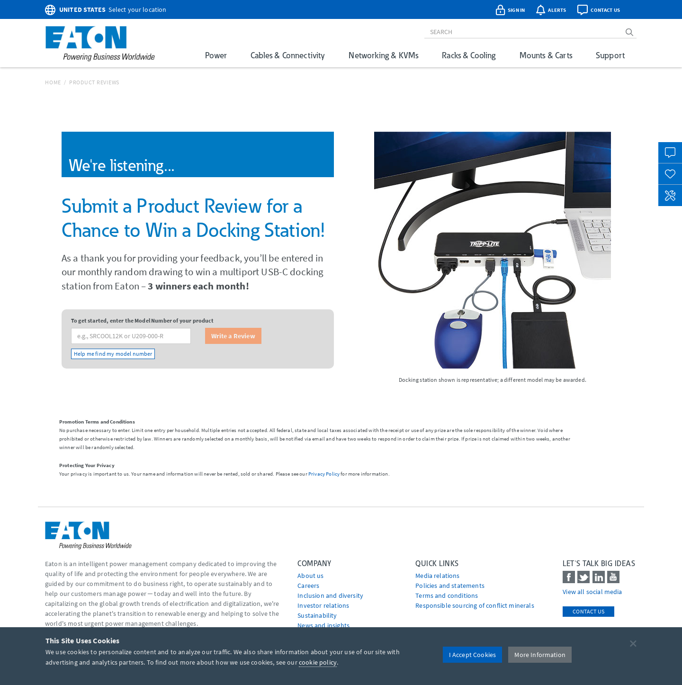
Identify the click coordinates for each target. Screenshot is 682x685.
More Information (539, 654)
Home (53, 82)
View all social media (592, 591)
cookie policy (318, 662)
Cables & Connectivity (288, 55)
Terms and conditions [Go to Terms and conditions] (446, 595)
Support (610, 55)
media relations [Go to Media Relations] (437, 575)
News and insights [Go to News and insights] (323, 625)
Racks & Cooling (468, 55)
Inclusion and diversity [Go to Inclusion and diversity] (330, 595)
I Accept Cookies (472, 654)
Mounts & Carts (546, 55)
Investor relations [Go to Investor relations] (323, 605)
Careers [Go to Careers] (308, 585)
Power (216, 55)
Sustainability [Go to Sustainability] (317, 615)
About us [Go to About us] (310, 575)
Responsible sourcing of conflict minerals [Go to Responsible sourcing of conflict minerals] (474, 605)
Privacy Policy (324, 473)
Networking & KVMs (383, 55)
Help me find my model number (113, 353)
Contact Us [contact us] (588, 611)
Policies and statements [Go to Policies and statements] (450, 585)
